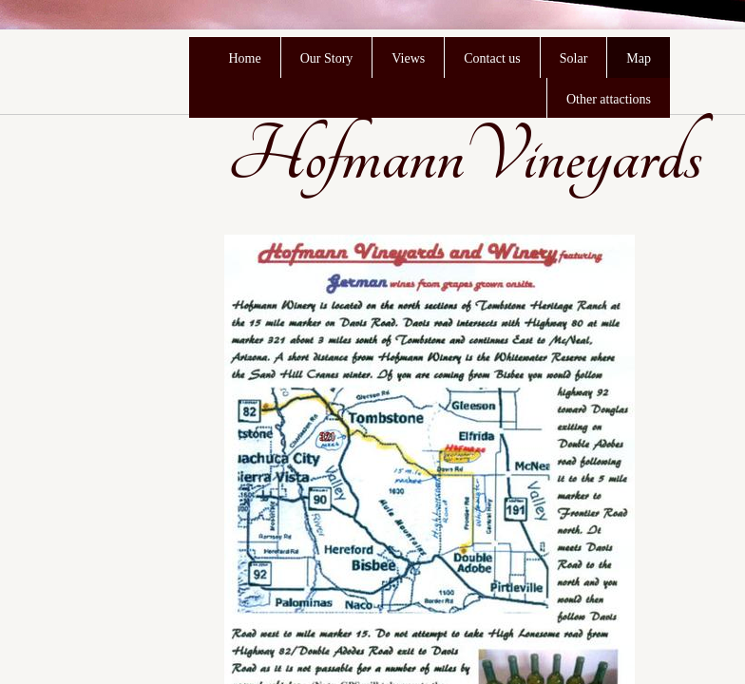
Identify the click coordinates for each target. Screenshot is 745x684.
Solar (574, 58)
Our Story (326, 58)
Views (408, 58)
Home (244, 58)
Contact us (492, 58)
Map (638, 58)
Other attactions (608, 99)
